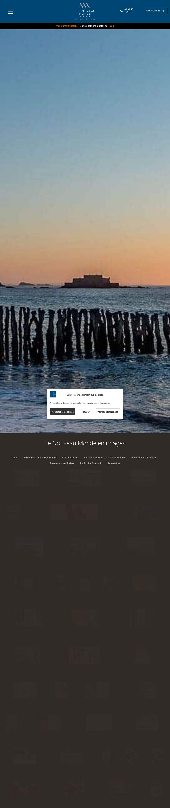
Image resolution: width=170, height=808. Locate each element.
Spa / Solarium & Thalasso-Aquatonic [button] (104, 457)
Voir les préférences (107, 411)
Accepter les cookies (63, 411)
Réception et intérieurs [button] (144, 457)
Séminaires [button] (114, 463)
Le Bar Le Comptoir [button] (91, 463)
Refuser (85, 411)
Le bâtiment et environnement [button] (39, 457)
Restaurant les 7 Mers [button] (62, 463)
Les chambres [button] (70, 457)
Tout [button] (14, 457)
